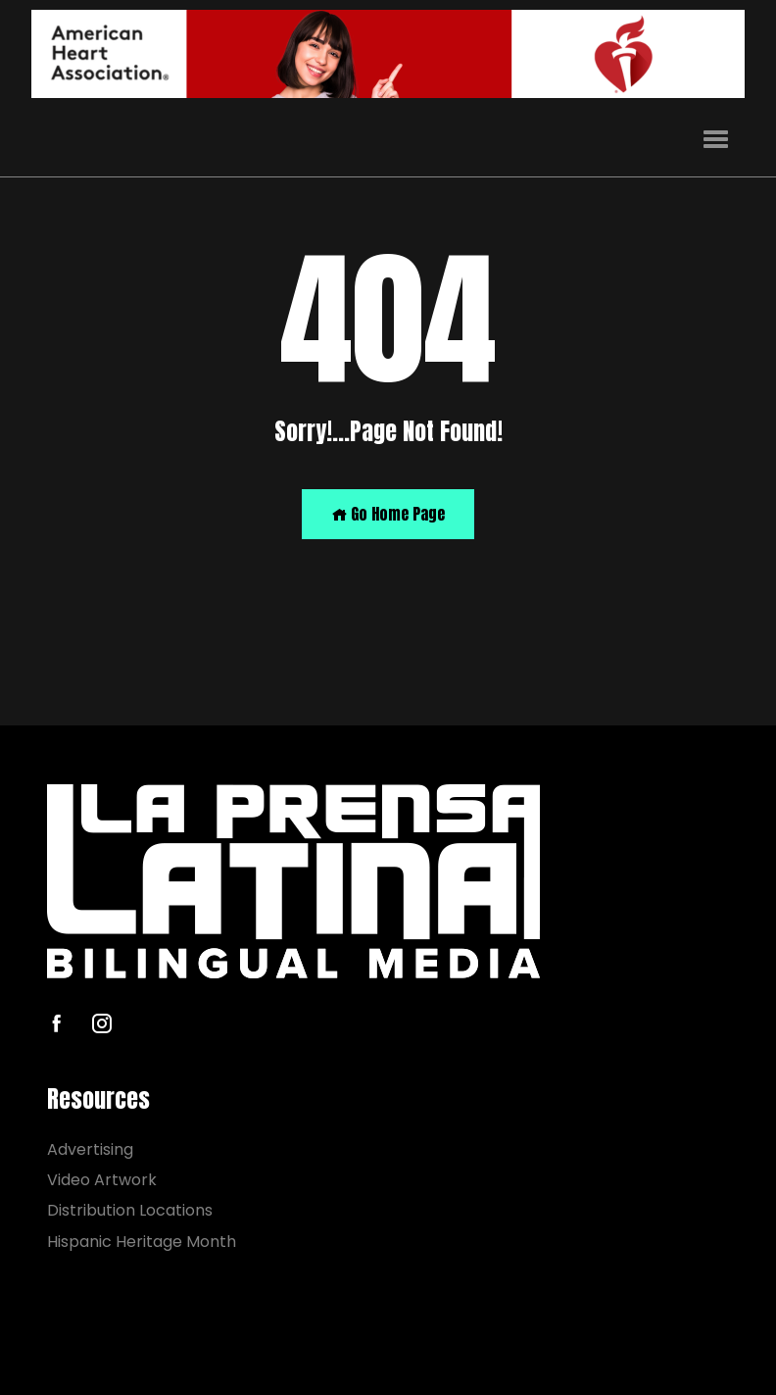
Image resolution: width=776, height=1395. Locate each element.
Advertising (90, 1149)
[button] (715, 139)
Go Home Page (388, 513)
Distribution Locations (130, 1211)
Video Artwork (102, 1180)
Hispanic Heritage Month (141, 1241)
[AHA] (388, 54)
